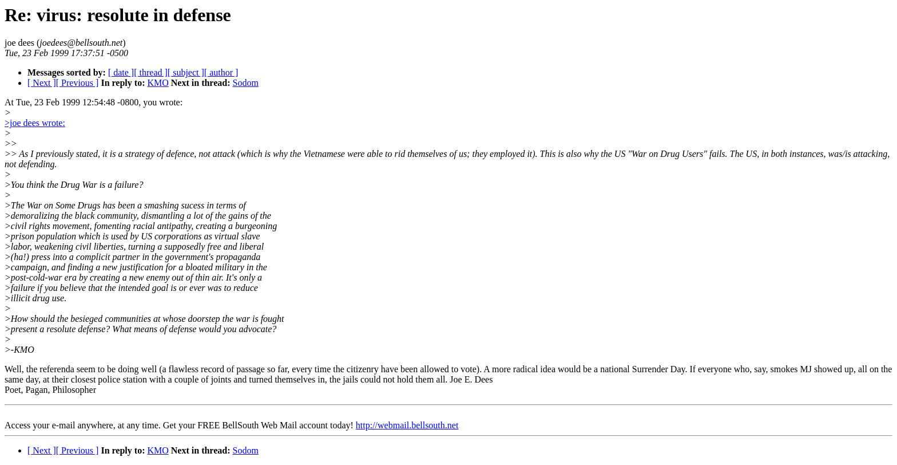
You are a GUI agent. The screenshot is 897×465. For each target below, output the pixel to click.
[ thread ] (151, 72)
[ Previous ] (77, 83)
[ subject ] (186, 72)
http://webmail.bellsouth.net (407, 425)
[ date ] (121, 72)
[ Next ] (41, 83)
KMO (157, 83)
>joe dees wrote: (35, 123)
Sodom (246, 83)
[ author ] (221, 72)
